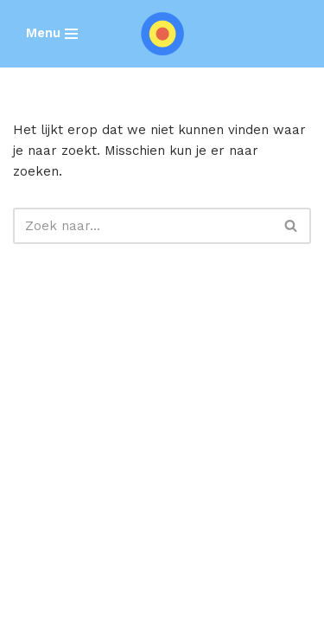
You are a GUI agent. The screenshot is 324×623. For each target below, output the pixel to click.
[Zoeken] (142, 226)
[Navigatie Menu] (52, 33)
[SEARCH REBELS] (162, 33)
